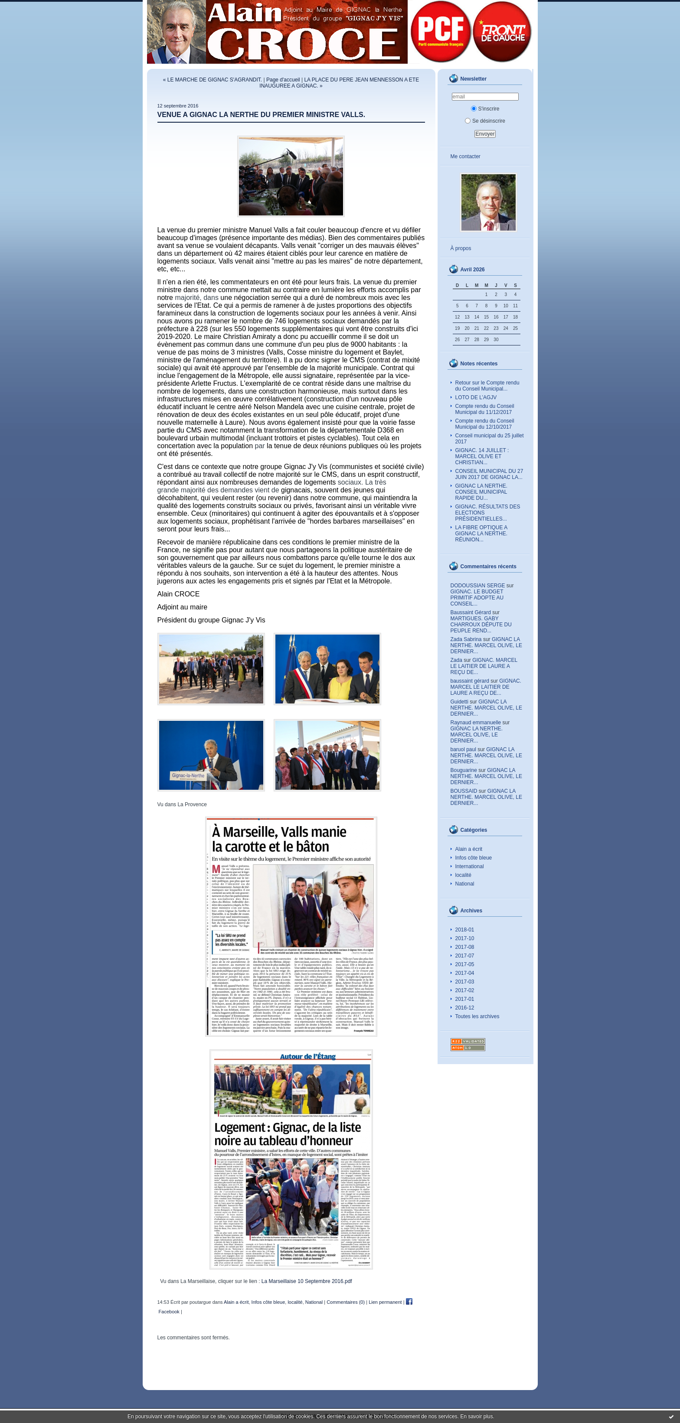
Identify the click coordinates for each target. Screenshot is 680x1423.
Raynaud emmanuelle (476, 723)
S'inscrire (485, 109)
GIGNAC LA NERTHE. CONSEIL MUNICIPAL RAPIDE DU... (481, 492)
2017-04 (464, 973)
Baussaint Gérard (471, 612)
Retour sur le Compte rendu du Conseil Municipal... (487, 386)
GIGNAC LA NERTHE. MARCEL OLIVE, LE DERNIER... (486, 645)
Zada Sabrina (466, 639)
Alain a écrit (469, 849)
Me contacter (466, 156)
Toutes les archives (477, 1016)
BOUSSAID (464, 791)
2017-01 (464, 999)
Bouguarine (464, 770)
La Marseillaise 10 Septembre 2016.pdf (307, 1281)
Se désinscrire (485, 121)
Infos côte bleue (473, 858)
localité (463, 875)
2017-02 (464, 990)
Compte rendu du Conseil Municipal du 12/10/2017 (484, 424)
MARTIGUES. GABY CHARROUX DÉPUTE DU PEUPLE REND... (481, 624)
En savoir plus (476, 1416)
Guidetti (459, 702)
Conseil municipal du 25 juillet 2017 (489, 439)
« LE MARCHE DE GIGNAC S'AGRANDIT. (212, 80)
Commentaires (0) (346, 1302)
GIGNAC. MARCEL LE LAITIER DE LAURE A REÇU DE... (484, 666)
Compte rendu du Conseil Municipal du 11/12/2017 (484, 409)
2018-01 (464, 930)
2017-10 (464, 938)
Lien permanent (385, 1302)
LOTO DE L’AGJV (476, 397)
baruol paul (463, 749)
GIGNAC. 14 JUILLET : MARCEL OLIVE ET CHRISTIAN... (482, 456)
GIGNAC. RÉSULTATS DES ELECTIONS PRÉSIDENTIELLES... (487, 513)
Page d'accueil (283, 80)
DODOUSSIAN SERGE (478, 586)
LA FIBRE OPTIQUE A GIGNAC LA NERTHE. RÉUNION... (481, 533)
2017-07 (464, 956)
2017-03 (464, 982)
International (469, 866)
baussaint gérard (470, 681)
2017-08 (464, 947)
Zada (456, 660)
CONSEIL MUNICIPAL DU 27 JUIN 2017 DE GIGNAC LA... (489, 474)
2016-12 (464, 1008)
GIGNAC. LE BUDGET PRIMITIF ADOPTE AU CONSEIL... (477, 598)
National (464, 884)
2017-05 (464, 964)
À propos (461, 248)
